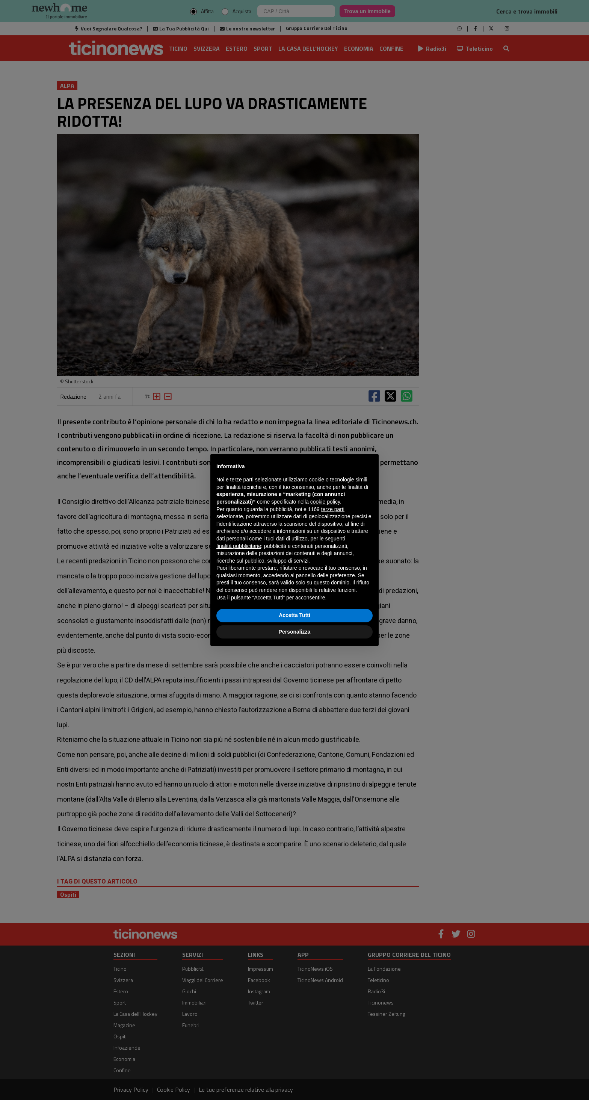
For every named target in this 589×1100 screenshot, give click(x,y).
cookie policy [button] (325, 502)
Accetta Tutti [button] (294, 615)
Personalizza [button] (295, 632)
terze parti (332, 509)
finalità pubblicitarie (238, 546)
